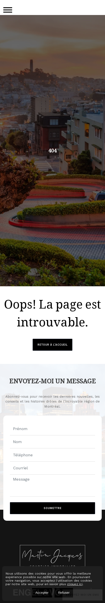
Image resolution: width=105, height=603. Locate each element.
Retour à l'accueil (53, 345)
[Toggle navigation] (7, 10)
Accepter (42, 592)
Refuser (64, 592)
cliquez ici (74, 584)
